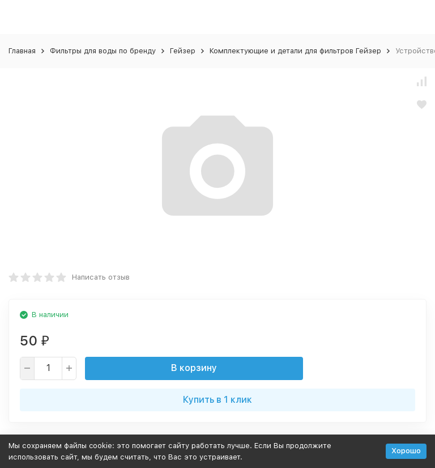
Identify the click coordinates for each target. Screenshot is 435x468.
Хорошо (406, 450)
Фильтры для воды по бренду (103, 51)
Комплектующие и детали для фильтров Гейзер (295, 51)
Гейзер (182, 51)
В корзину (194, 367)
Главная (22, 51)
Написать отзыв (101, 277)
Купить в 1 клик (217, 399)
